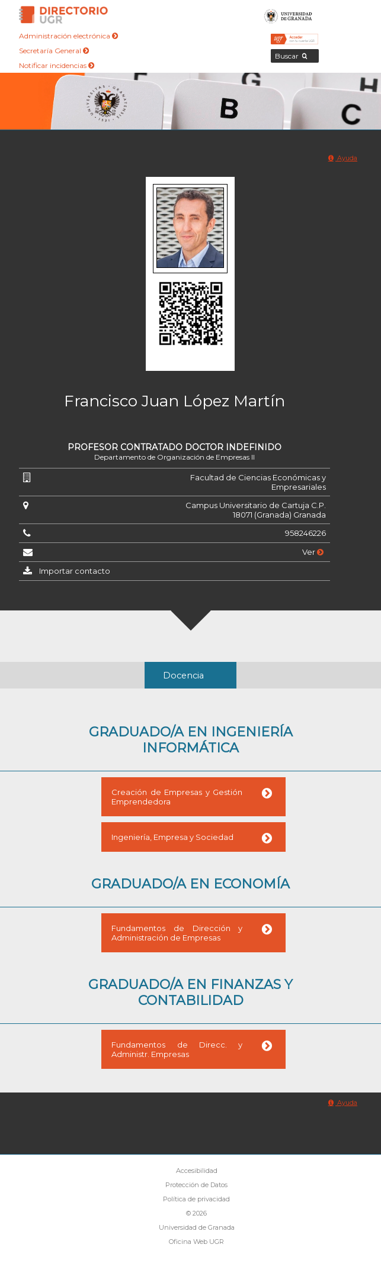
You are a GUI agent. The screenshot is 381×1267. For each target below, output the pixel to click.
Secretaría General (54, 50)
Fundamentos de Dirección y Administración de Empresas (176, 932)
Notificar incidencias (56, 65)
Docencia (183, 675)
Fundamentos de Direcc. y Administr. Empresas (176, 1049)
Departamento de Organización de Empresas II (174, 456)
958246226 (305, 533)
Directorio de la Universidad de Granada (63, 15)
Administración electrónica (68, 35)
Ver (313, 552)
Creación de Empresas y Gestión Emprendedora (176, 796)
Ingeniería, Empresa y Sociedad (172, 837)
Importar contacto (74, 571)
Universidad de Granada (288, 15)
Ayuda (342, 158)
